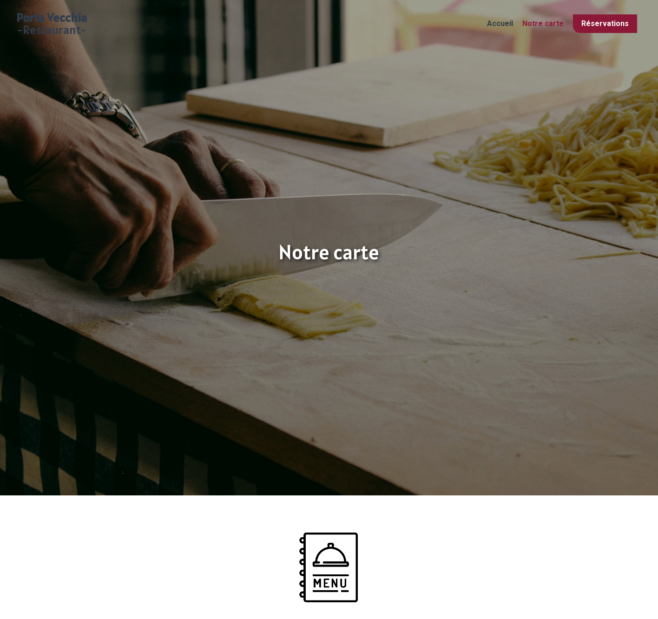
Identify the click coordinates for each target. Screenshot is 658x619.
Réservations (605, 23)
